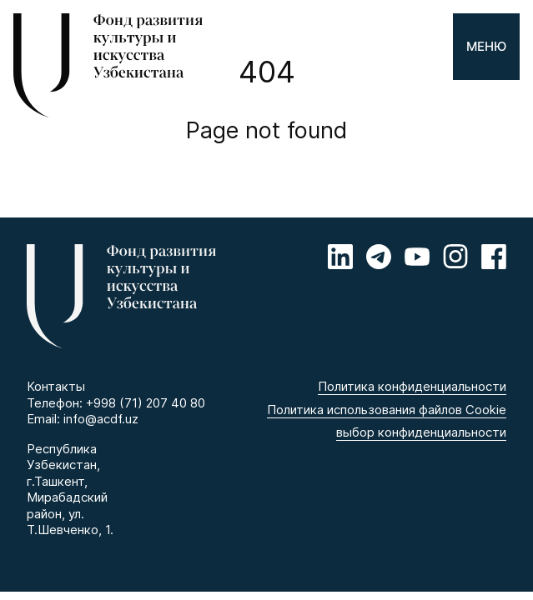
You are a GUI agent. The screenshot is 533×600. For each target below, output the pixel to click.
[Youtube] (417, 256)
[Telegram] (378, 256)
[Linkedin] (340, 256)
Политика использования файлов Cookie (386, 410)
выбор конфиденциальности (421, 432)
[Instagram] (455, 256)
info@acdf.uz (100, 419)
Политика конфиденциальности (412, 386)
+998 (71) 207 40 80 (145, 403)
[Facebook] (493, 256)
